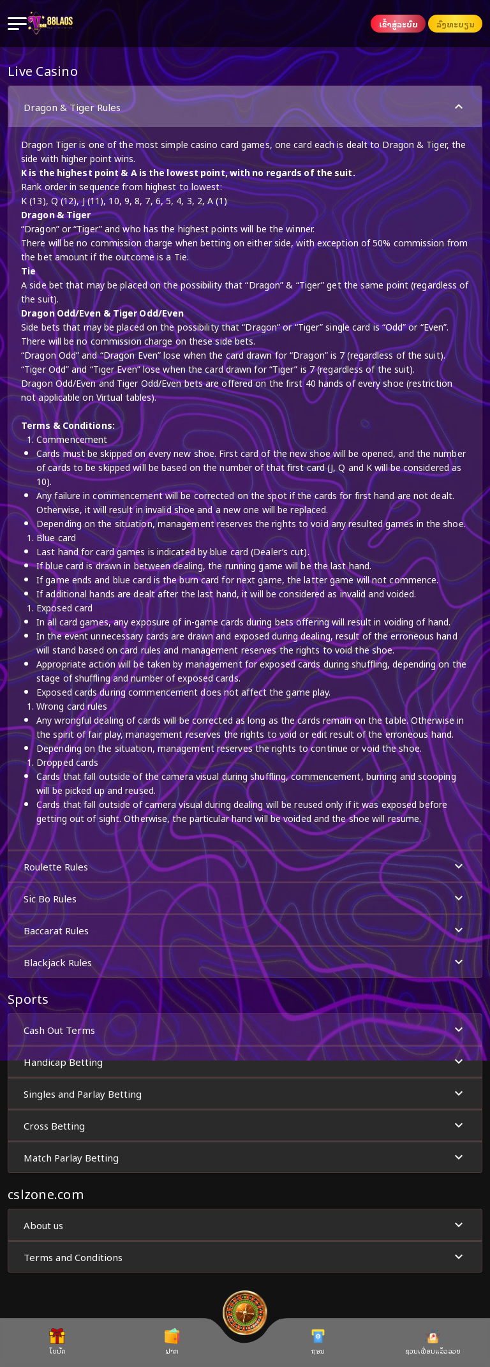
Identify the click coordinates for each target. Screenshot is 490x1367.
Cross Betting (245, 1125)
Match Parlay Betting (245, 1157)
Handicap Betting (245, 1062)
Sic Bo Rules (245, 898)
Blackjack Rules (245, 962)
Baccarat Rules (245, 930)
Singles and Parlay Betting (245, 1094)
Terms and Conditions (245, 1257)
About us (245, 1225)
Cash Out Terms (245, 1030)
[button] (245, 468)
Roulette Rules (245, 866)
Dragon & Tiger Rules (245, 107)
